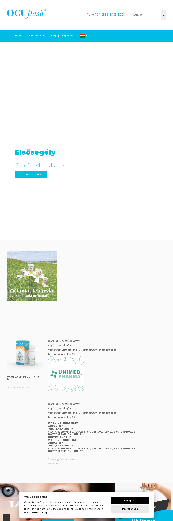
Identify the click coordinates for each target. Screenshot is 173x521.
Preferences (130, 509)
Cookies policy (38, 512)
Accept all (130, 500)
